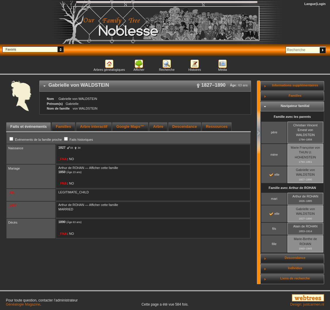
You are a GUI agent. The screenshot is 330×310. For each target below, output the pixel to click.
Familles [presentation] (63, 126)
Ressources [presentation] (217, 126)
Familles (295, 95)
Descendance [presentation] (184, 126)
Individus (295, 268)
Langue (310, 4)
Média (222, 69)
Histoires (194, 69)
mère (274, 154)
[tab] (145, 86)
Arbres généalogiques (109, 69)
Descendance (294, 257)
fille (274, 244)
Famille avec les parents (292, 116)
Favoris (11, 49)
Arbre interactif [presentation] (93, 126)
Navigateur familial (295, 106)
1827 (61, 147)
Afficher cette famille (103, 168)
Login (321, 4)
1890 (61, 222)
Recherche (166, 69)
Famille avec (292, 188)
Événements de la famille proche (36, 139)
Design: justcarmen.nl (307, 304)
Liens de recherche (295, 278)
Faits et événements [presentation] (28, 126)
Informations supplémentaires (295, 85)
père (274, 132)
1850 (61, 172)
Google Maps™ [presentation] (130, 126)
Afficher (138, 69)
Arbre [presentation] (158, 126)
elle (275, 174)
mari (274, 198)
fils (274, 228)
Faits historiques (78, 139)
